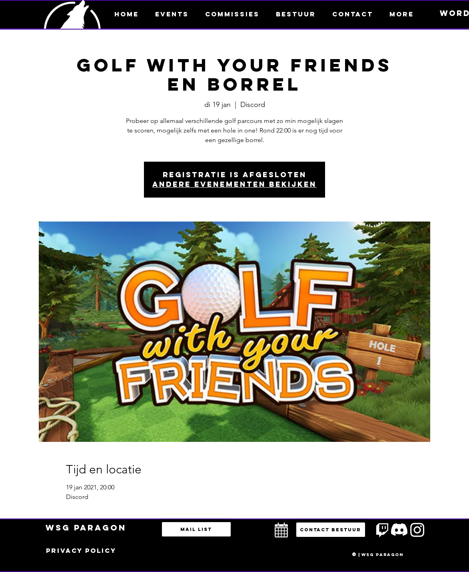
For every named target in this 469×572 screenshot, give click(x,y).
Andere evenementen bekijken (234, 184)
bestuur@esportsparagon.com (145, 570)
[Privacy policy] (81, 550)
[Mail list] (196, 529)
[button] (401, 14)
